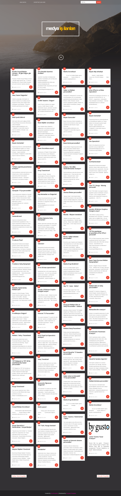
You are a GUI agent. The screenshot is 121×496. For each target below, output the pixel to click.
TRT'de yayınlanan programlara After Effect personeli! (97, 232)
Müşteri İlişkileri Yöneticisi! (21, 449)
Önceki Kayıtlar (103, 476)
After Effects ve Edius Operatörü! (96, 91)
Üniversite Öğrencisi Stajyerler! (44, 384)
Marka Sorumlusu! (69, 71)
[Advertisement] (30, 483)
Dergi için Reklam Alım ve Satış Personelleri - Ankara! (72, 305)
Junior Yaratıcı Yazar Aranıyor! (96, 437)
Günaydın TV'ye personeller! (21, 190)
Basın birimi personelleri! (71, 143)
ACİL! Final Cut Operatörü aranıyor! (46, 336)
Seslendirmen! (17, 216)
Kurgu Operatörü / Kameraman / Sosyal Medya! (21, 426)
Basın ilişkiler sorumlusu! (46, 123)
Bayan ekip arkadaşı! (96, 71)
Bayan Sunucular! (69, 117)
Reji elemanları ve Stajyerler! (47, 194)
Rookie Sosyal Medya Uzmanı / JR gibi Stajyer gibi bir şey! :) (21, 73)
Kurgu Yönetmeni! (18, 386)
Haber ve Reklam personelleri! (69, 91)
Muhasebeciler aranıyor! (97, 309)
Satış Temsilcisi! (43, 359)
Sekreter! (41, 244)
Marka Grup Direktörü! (70, 264)
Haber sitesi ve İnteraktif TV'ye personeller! (71, 377)
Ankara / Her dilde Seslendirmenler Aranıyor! (72, 167)
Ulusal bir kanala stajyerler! (98, 359)
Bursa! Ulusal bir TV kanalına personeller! (73, 353)
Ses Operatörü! (94, 141)
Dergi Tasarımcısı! (44, 170)
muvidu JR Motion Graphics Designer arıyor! (98, 210)
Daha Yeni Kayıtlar (19, 476)
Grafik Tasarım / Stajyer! (46, 100)
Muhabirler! (41, 449)
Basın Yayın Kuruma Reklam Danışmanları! (98, 261)
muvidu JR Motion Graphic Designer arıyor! (47, 290)
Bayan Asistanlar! (95, 116)
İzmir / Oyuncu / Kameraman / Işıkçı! (73, 417)
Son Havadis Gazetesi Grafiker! (45, 72)
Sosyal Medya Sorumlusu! (21, 407)
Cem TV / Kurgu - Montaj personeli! (97, 186)
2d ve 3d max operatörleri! (47, 267)
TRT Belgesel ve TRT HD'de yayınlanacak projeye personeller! (21, 362)
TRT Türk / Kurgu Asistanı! (47, 425)
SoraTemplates (54, 493)
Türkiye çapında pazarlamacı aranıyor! (22, 167)
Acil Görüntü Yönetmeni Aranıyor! (97, 332)
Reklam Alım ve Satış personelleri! (96, 286)
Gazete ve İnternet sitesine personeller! (72, 441)
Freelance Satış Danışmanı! (21, 264)
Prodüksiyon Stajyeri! (19, 313)
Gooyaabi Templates (71, 493)
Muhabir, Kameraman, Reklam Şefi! (19, 288)
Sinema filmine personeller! (72, 192)
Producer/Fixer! (17, 240)
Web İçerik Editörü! (18, 117)
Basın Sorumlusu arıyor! (46, 148)
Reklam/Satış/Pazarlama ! (72, 328)
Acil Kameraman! (94, 162)
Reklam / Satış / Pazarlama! (21, 335)
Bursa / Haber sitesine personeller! (70, 237)
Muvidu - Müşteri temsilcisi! (72, 214)
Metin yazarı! (42, 407)
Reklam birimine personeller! (98, 381)
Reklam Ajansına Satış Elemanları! (45, 219)
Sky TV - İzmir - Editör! (71, 286)
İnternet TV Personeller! (46, 313)
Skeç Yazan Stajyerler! (19, 95)
